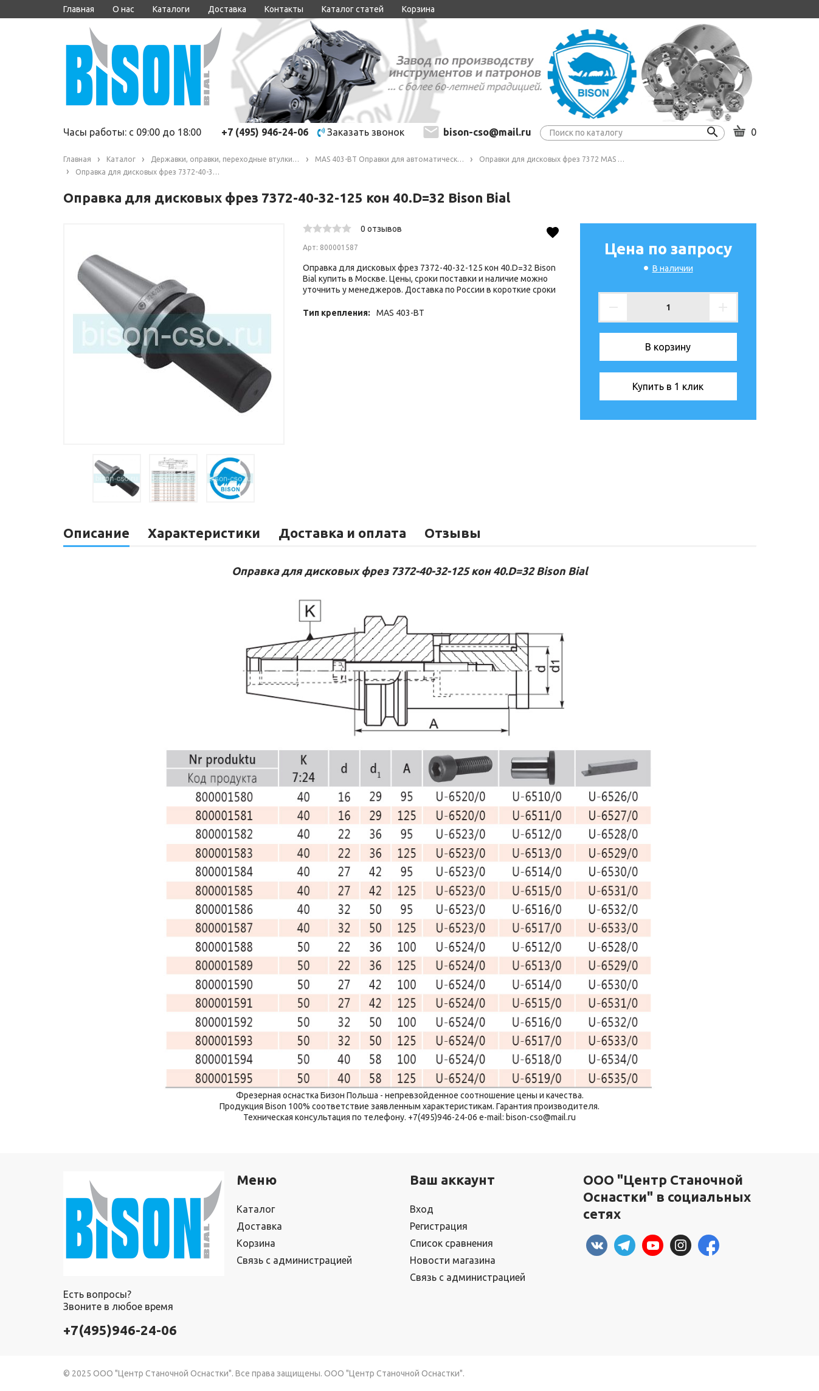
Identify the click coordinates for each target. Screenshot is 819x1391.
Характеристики (204, 532)
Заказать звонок (360, 132)
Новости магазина (453, 1260)
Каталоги (171, 9)
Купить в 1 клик (667, 386)
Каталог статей (353, 9)
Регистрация (439, 1226)
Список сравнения (451, 1243)
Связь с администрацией (294, 1260)
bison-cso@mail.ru (487, 132)
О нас (123, 9)
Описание (96, 532)
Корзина (418, 9)
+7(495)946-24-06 (120, 1329)
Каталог (256, 1209)
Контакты (283, 9)
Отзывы (452, 532)
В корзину (668, 346)
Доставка (227, 9)
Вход (422, 1209)
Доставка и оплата (342, 532)
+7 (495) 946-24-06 (264, 132)
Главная (78, 9)
